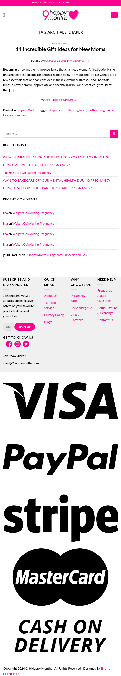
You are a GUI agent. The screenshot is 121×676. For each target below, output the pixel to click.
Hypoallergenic (81, 308)
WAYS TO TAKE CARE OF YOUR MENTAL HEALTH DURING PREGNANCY (56, 180)
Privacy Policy (54, 315)
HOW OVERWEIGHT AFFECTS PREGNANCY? (36, 165)
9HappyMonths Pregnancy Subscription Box (56, 255)
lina (5, 213)
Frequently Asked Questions (104, 295)
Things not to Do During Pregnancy (27, 172)
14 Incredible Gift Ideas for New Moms (60, 49)
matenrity (71, 110)
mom (82, 110)
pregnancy (106, 110)
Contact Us (105, 320)
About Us (50, 295)
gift (61, 110)
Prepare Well (60, 43)
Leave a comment (15, 115)
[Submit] (114, 134)
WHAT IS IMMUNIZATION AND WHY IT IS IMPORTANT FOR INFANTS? (56, 157)
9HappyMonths (80, 60)
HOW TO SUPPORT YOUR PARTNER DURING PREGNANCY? (47, 188)
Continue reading (59, 100)
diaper (53, 110)
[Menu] (5, 15)
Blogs (48, 322)
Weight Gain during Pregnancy (33, 213)
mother (92, 110)
